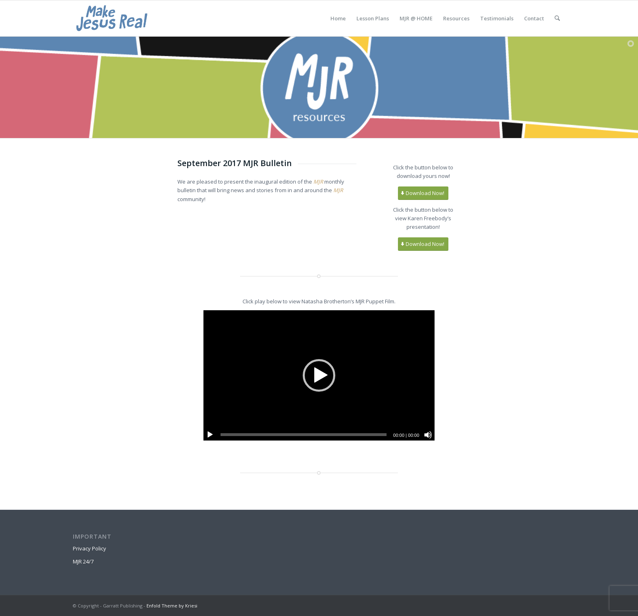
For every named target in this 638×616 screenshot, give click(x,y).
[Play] (210, 435)
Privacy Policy (89, 548)
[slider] (304, 434)
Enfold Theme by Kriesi (171, 606)
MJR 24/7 (83, 561)
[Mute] (428, 435)
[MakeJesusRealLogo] (112, 18)
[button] (319, 375)
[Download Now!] (423, 193)
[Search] (557, 18)
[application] (319, 375)
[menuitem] (338, 18)
